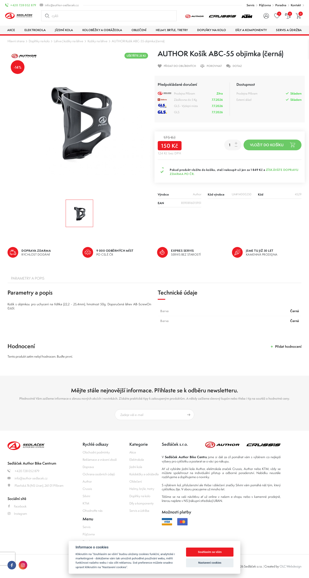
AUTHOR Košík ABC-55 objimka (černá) (138, 41)
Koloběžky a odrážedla (144, 474)
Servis (250, 5)
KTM (86, 503)
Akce (132, 452)
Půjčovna (265, 5)
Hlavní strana (16, 41)
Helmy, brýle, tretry (141, 489)
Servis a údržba (139, 511)
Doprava (88, 467)
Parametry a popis (27, 278)
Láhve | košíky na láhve (68, 41)
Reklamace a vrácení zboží (100, 460)
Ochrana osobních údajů (99, 474)
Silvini (86, 496)
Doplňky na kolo (39, 41)
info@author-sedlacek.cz (62, 5)
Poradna (280, 5)
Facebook (17, 506)
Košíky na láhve (98, 41)
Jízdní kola (135, 467)
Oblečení (135, 481)
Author (87, 481)
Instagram (17, 514)
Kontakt (296, 5)
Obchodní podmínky (96, 452)
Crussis (87, 489)
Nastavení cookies (209, 562)
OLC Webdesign (290, 566)
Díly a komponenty (141, 503)
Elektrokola (136, 460)
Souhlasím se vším (210, 552)
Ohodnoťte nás (93, 511)
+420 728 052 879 (23, 5)
